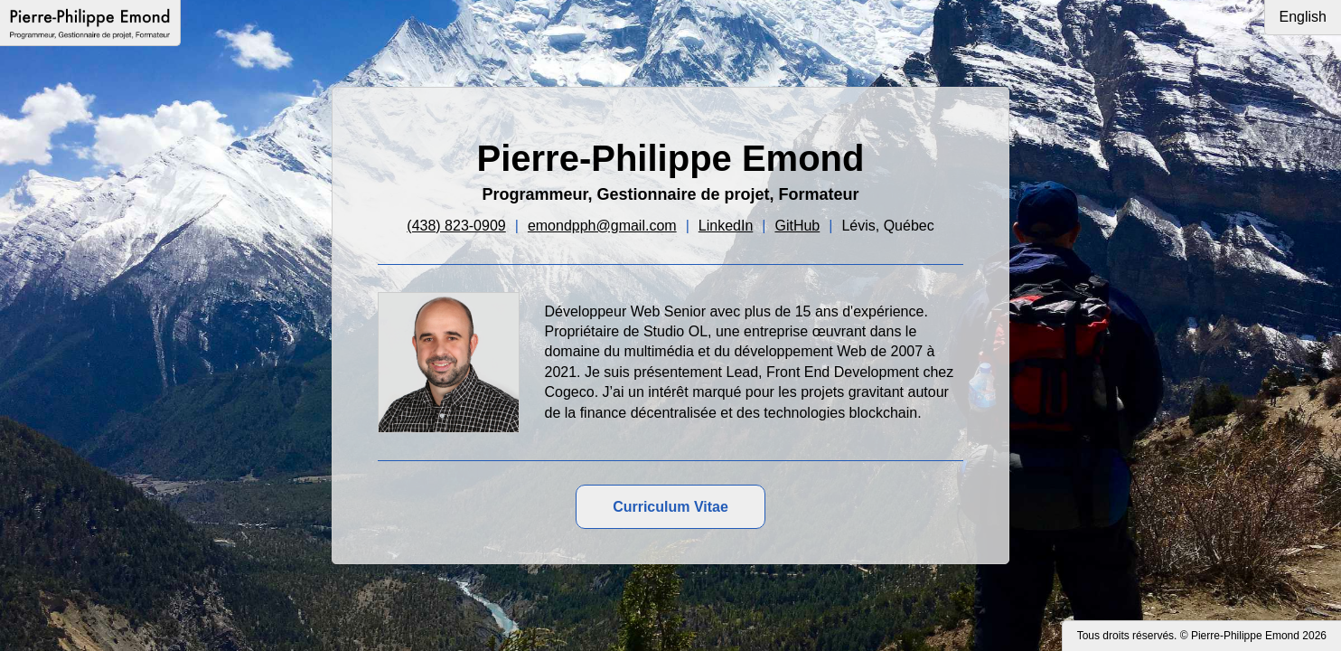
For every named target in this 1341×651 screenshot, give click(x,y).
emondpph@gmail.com (602, 225)
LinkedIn (726, 225)
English (1303, 16)
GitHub (797, 225)
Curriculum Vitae (670, 506)
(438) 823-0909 (456, 225)
